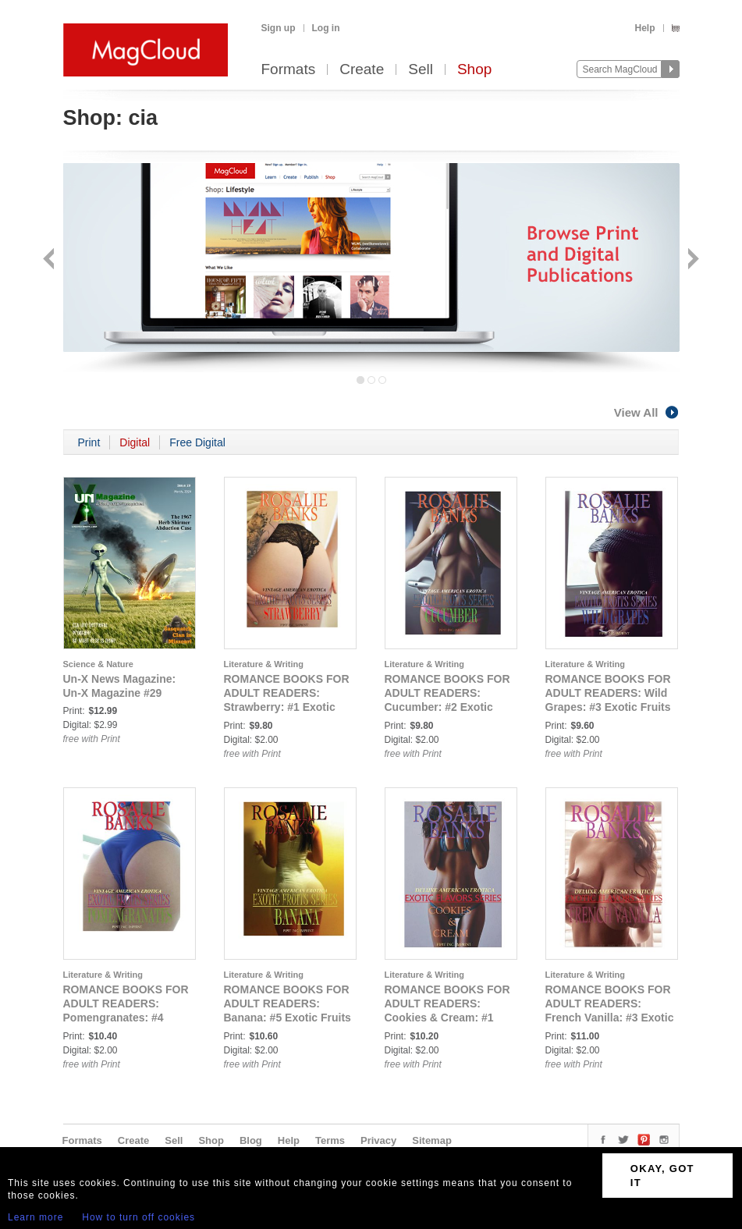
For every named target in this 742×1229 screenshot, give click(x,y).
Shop (474, 69)
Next (691, 260)
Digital (134, 442)
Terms (330, 1140)
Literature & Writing (264, 664)
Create (361, 69)
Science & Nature (98, 664)
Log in (326, 28)
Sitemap (432, 1140)
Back (50, 260)
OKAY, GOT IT (662, 1175)
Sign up (278, 28)
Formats (288, 69)
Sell (420, 69)
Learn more (35, 1217)
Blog (251, 1140)
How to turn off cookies (138, 1217)
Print (89, 442)
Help (644, 28)
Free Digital (197, 442)
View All (647, 412)
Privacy (378, 1140)
